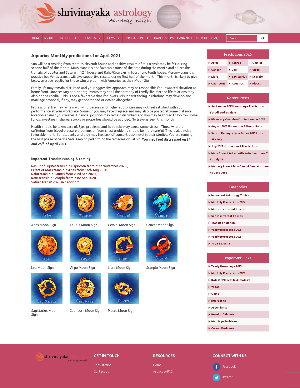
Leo (234, 69)
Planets (90, 38)
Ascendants (219, 307)
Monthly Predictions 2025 (228, 273)
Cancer (216, 69)
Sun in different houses (227, 215)
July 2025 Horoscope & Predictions (234, 146)
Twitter (222, 377)
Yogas (215, 286)
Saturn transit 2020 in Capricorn (55, 182)
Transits (160, 38)
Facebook (224, 366)
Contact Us (101, 371)
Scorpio (257, 76)
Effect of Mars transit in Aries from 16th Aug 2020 (69, 170)
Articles (66, 38)
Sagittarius (239, 76)
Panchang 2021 (181, 38)
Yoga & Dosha (220, 243)
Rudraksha (218, 300)
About (49, 38)
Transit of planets (223, 222)
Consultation (102, 365)
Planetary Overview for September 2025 (238, 119)
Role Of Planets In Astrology (230, 279)
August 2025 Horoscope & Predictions (236, 126)
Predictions (135, 38)
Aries (214, 62)
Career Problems (222, 328)
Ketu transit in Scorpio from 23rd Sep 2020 (64, 178)
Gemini (257, 62)
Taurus (236, 62)
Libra (214, 76)
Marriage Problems (224, 321)
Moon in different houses (228, 209)
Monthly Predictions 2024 (228, 202)
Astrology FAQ (207, 38)
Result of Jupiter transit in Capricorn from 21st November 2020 (78, 166)
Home (36, 38)
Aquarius (238, 83)
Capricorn (218, 83)
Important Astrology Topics (230, 195)
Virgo (256, 69)
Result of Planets (223, 314)
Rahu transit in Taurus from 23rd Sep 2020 (63, 174)
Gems (111, 38)
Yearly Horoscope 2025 (226, 229)
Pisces (256, 83)
